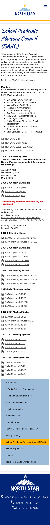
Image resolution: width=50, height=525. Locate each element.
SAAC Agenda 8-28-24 (15, 253)
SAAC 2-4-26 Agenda (15, 195)
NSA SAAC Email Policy (16, 143)
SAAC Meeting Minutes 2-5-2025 (20, 283)
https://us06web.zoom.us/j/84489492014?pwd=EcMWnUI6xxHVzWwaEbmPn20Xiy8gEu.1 (23, 219)
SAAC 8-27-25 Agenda (15, 188)
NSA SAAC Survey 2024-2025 (19, 151)
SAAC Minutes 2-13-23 (15, 370)
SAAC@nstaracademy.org (23, 80)
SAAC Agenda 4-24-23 (15, 351)
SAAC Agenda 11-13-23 (15, 298)
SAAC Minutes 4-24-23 (16, 374)
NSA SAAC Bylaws (13, 139)
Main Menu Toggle (45, 6)
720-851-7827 (31, 502)
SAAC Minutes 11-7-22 (15, 366)
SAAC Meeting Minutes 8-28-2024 (21, 275)
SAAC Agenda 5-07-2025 (17, 264)
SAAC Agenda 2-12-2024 (16, 302)
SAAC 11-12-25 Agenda (15, 191)
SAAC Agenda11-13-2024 (16, 257)
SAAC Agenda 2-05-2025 (17, 260)
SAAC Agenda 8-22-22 (15, 339)
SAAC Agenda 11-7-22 (15, 343)
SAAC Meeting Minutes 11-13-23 (19, 321)
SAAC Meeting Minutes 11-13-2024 (21, 279)
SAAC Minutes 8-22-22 (16, 362)
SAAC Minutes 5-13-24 (15, 329)
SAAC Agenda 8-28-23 (15, 294)
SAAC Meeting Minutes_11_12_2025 (22, 242)
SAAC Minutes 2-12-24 (15, 325)
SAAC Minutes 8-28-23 (16, 317)
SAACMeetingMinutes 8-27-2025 (20, 238)
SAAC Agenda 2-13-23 (15, 347)
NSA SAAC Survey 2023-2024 (19, 147)
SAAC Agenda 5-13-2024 (16, 306)
